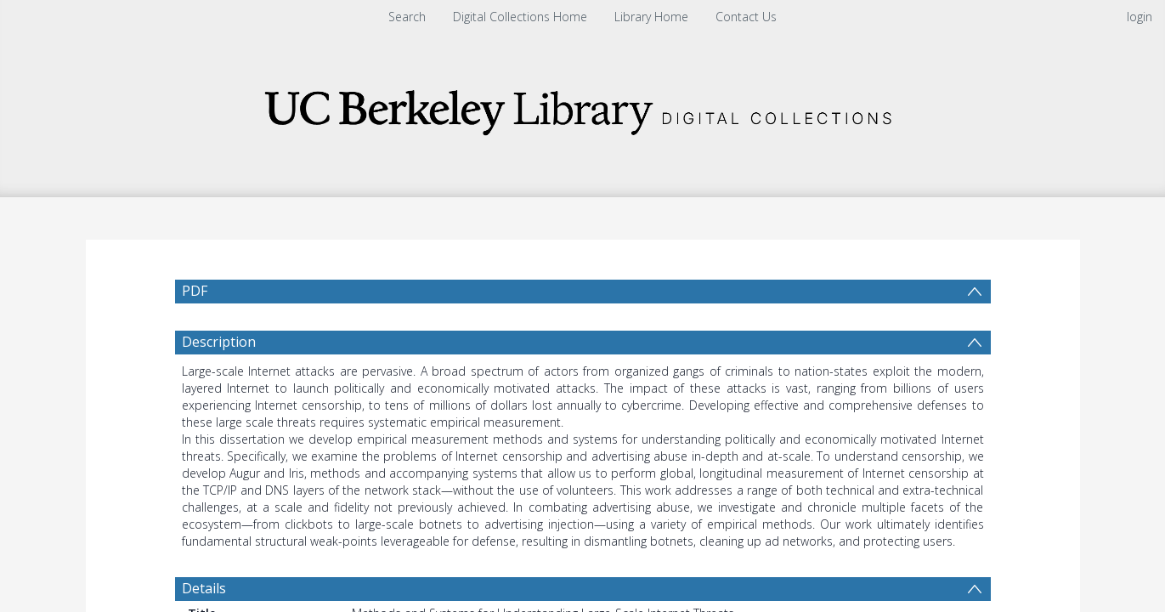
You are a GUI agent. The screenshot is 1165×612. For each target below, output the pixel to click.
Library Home (651, 16)
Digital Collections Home (520, 16)
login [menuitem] (1139, 16)
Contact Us (746, 16)
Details (204, 588)
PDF (194, 290)
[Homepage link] (583, 108)
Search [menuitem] (407, 16)
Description (219, 341)
